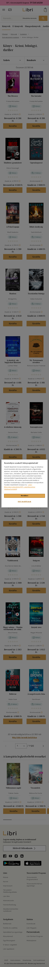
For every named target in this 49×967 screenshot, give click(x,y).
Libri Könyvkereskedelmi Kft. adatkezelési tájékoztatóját (19, 487)
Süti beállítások (24, 502)
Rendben (24, 496)
